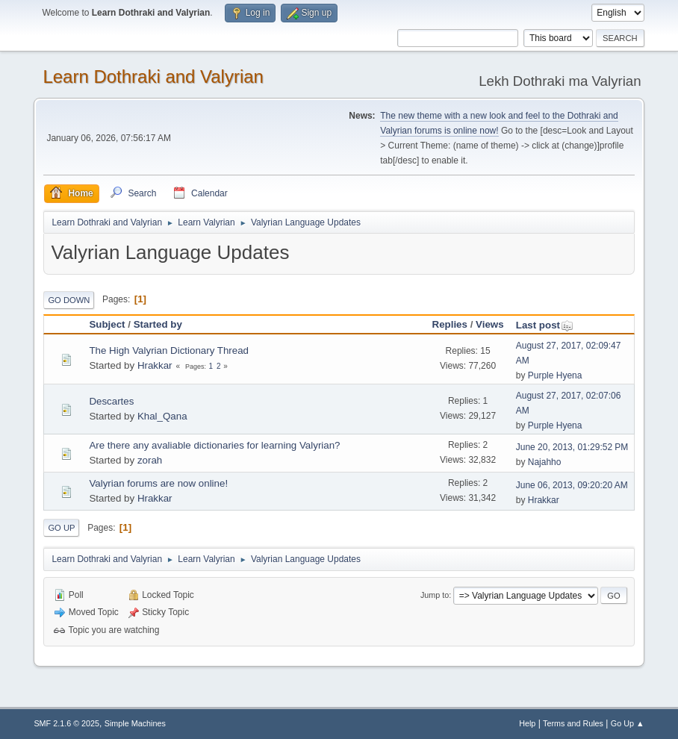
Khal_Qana (162, 416)
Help (527, 723)
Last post (544, 325)
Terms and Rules (573, 723)
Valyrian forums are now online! (158, 483)
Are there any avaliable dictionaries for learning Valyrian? (214, 445)
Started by (158, 324)
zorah (149, 460)
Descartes (111, 401)
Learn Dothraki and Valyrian (153, 76)
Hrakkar (154, 365)
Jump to (434, 594)
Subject (107, 324)
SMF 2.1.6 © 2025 (66, 723)
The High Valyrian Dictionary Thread (169, 350)
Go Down (69, 300)
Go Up (61, 527)
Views (490, 324)
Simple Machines (135, 723)
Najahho (545, 462)
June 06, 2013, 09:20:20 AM (572, 485)
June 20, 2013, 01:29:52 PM (572, 447)
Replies (449, 324)
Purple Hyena (555, 375)
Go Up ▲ (627, 723)
